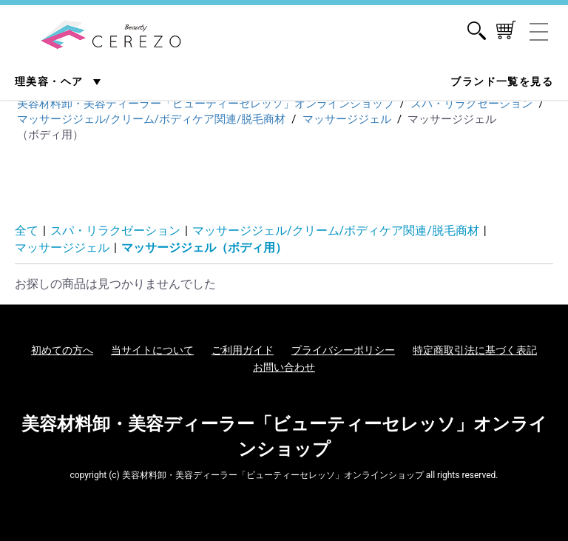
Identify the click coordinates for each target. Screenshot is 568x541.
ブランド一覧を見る (501, 81)
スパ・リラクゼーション (115, 231)
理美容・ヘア (51, 81)
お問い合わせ (284, 367)
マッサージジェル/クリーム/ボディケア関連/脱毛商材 (335, 231)
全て (26, 231)
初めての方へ (62, 350)
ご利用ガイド (243, 350)
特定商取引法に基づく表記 (475, 350)
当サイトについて (152, 350)
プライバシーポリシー (343, 350)
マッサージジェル (62, 248)
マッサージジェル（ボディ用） (204, 248)
